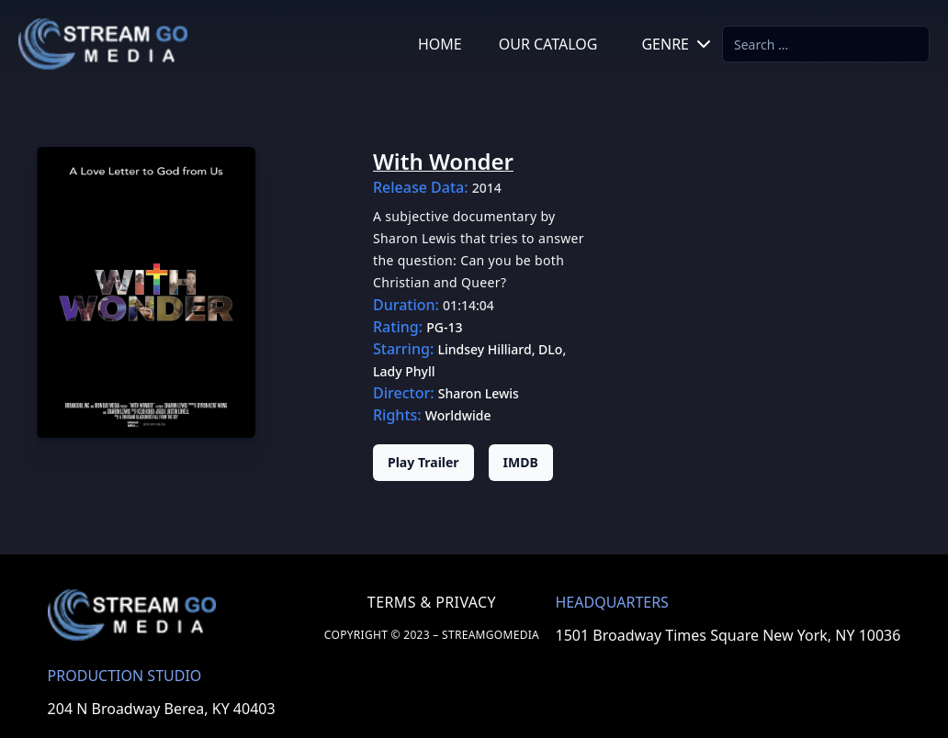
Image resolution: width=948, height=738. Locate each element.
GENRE (678, 44)
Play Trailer (423, 462)
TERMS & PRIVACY (431, 602)
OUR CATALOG (548, 44)
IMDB (520, 462)
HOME (440, 44)
